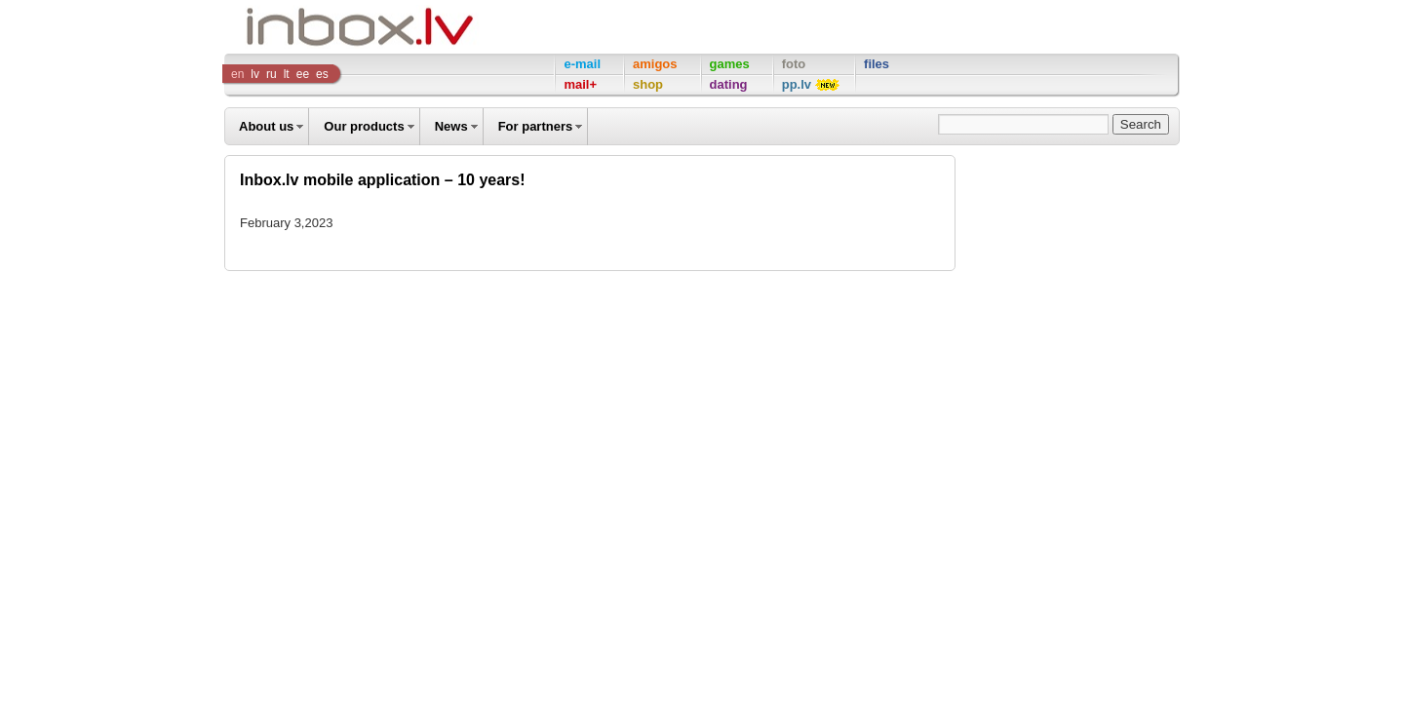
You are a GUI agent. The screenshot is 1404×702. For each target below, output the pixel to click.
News (451, 126)
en (237, 74)
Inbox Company (316, 27)
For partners (535, 126)
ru (271, 74)
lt (287, 74)
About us (266, 126)
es (322, 74)
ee (302, 74)
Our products (364, 126)
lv (255, 74)
